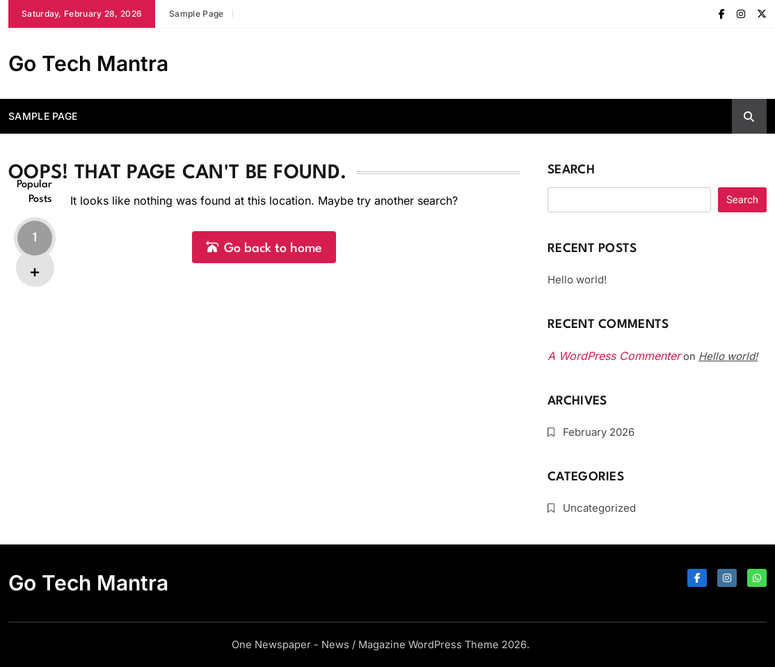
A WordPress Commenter (614, 356)
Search (571, 170)
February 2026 (598, 432)
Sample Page (196, 13)
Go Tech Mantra (88, 63)
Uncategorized (599, 508)
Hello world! (577, 279)
